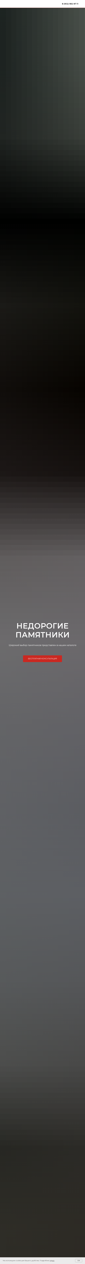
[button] (42, 658)
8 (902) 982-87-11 (70, 4)
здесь (52, 1261)
